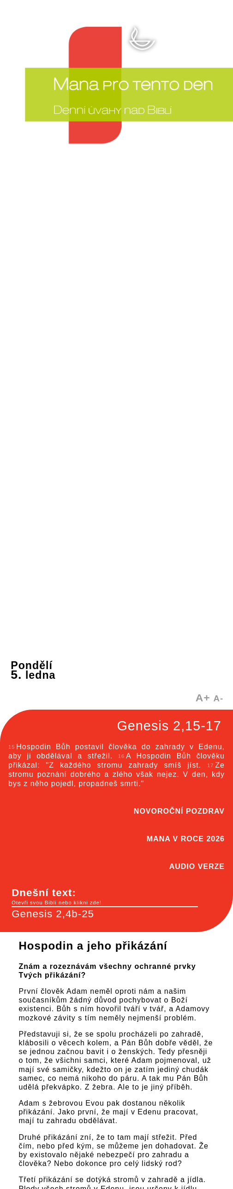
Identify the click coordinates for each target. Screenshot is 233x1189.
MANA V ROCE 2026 (186, 839)
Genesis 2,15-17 (169, 725)
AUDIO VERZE (197, 866)
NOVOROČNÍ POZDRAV (179, 811)
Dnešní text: (105, 896)
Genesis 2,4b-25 (53, 914)
